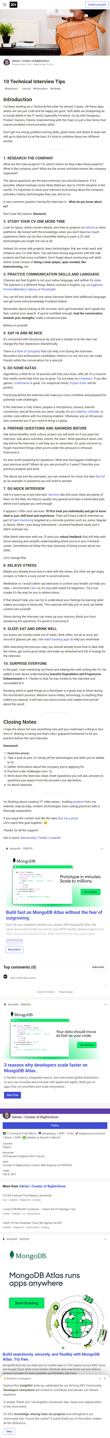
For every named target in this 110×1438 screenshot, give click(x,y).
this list (100, 476)
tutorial (26, 89)
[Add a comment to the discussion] (57, 980)
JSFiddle (93, 411)
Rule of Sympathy (28, 351)
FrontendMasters (14, 289)
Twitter (43, 838)
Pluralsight (49, 289)
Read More (14, 949)
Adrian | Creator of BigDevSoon (30, 60)
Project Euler (78, 383)
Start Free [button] (12, 1095)
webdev (55, 89)
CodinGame (22, 383)
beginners (11, 89)
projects (78, 801)
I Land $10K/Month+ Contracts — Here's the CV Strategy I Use (54, 1211)
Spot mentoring (23, 520)
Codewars (85, 378)
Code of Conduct (45, 992)
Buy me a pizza (68, 818)
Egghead (96, 285)
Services (54, 494)
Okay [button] (9, 1431)
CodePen (80, 411)
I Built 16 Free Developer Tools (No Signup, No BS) (54, 1225)
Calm (33, 588)
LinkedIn (55, 838)
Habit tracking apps (57, 639)
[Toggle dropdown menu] (102, 848)
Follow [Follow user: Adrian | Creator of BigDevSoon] (55, 1125)
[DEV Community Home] (13, 4)
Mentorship (28, 838)
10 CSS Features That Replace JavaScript (54, 1198)
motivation (40, 89)
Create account (97, 4)
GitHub (89, 227)
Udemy (32, 289)
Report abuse (66, 992)
